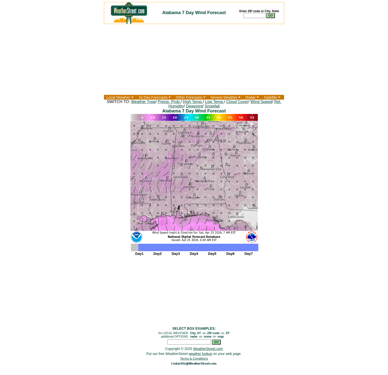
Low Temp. (214, 102)
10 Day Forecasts (155, 97)
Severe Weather (226, 97)
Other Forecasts (191, 97)
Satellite (272, 97)
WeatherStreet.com (208, 349)
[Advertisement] (194, 59)
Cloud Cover (237, 102)
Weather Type (143, 102)
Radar (252, 97)
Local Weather (120, 97)
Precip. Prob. (169, 102)
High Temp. (193, 102)
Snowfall (212, 106)
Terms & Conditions (194, 358)
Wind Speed (261, 102)
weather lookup (200, 354)
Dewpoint (194, 106)
